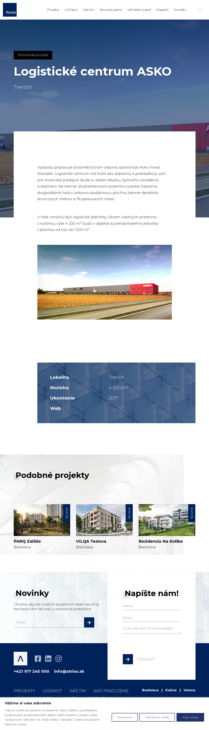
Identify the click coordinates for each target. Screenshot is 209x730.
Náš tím (88, 10)
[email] (54, 622)
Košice (171, 690)
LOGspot (71, 10)
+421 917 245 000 (31, 671)
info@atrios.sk (69, 671)
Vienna (189, 690)
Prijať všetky (190, 717)
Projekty (53, 10)
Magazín (162, 10)
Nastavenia (124, 717)
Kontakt (180, 10)
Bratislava (42, 518)
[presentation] (152, 645)
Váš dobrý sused (139, 10)
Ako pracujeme (111, 10)
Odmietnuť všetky (157, 717)
